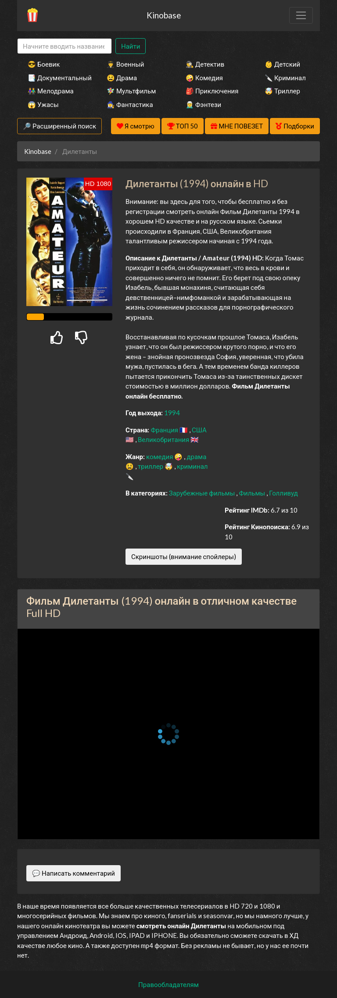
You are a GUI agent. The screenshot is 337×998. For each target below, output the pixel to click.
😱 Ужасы (43, 104)
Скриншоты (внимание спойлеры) (183, 556)
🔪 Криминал (285, 78)
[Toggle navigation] (301, 15)
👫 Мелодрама (51, 91)
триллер (151, 466)
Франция (165, 430)
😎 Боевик (44, 64)
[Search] (64, 46)
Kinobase (164, 15)
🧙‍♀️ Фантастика (130, 104)
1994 (172, 413)
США (199, 430)
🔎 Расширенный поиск (59, 126)
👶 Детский (282, 64)
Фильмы (252, 493)
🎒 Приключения (212, 91)
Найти (130, 46)
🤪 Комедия (204, 78)
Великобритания (164, 439)
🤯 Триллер (282, 91)
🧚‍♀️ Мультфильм (131, 91)
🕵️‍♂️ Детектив (205, 64)
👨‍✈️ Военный (125, 64)
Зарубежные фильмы (203, 493)
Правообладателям (168, 984)
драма (196, 456)
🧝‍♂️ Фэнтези (203, 104)
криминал (192, 466)
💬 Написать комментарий (73, 873)
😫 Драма (122, 78)
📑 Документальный (55, 78)
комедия (160, 456)
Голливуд (283, 493)
